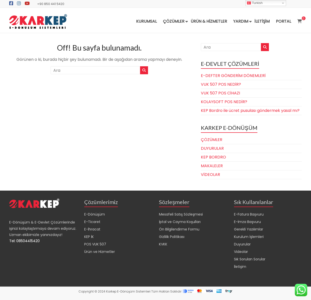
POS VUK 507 (95, 244)
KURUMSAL (146, 21)
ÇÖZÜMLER (173, 21)
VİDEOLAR (210, 174)
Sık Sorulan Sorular (249, 259)
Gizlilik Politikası (171, 236)
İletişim (240, 266)
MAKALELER (212, 166)
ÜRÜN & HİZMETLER (209, 21)
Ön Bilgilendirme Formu (179, 229)
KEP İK (89, 236)
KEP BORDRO (213, 157)
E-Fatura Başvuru (249, 214)
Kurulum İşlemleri (249, 236)
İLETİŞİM (262, 21)
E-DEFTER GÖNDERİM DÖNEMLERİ (233, 75)
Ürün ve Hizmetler (99, 251)
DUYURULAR (212, 148)
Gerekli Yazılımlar (248, 229)
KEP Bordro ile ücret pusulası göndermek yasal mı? (250, 110)
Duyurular (242, 244)
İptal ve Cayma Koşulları (180, 221)
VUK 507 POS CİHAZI (220, 93)
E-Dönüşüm (94, 214)
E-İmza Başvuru (247, 221)
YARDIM (240, 21)
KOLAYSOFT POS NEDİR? (224, 102)
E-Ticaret (92, 221)
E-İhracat (92, 229)
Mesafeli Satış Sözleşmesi (181, 214)
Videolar (241, 251)
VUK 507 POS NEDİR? (221, 84)
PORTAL (283, 21)
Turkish (255, 3)
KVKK (163, 244)
